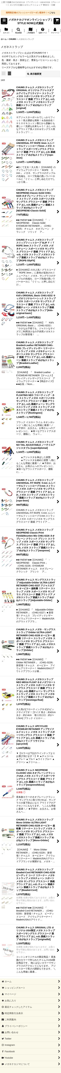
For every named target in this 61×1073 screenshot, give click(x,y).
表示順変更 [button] (34, 74)
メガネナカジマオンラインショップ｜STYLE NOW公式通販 (30, 21)
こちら (52, 13)
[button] (4, 21)
